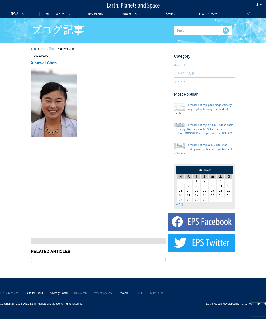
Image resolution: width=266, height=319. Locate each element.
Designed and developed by (224, 303)
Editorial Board (34, 293)
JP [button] (259, 4)
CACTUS (247, 303)
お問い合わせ (207, 14)
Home (34, 48)
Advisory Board (59, 293)
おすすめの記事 (184, 73)
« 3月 (179, 204)
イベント (179, 81)
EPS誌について (21, 14)
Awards (170, 14)
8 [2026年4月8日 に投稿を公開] (196, 186)
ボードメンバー (58, 14)
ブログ (245, 14)
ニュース (180, 65)
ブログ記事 (47, 48)
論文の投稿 (95, 14)
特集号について (133, 14)
